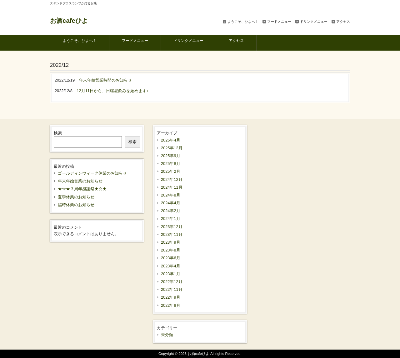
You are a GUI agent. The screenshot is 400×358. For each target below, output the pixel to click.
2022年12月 (171, 281)
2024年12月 (171, 179)
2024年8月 (170, 195)
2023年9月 (170, 242)
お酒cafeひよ (69, 20)
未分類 (167, 334)
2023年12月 (171, 226)
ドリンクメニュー (314, 21)
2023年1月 (170, 273)
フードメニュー (279, 21)
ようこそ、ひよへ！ (243, 21)
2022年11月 (171, 289)
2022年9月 (170, 297)
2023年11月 (171, 234)
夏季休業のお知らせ (76, 197)
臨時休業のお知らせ (76, 204)
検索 (58, 133)
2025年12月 (171, 148)
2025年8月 (170, 163)
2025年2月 (170, 171)
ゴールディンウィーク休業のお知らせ (92, 173)
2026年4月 (170, 140)
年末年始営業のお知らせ (80, 181)
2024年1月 (170, 218)
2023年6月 (170, 258)
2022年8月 (170, 305)
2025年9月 (170, 155)
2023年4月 (170, 266)
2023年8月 (170, 250)
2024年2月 (170, 210)
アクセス (343, 21)
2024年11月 (171, 187)
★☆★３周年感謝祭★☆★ (82, 188)
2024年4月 (170, 203)
